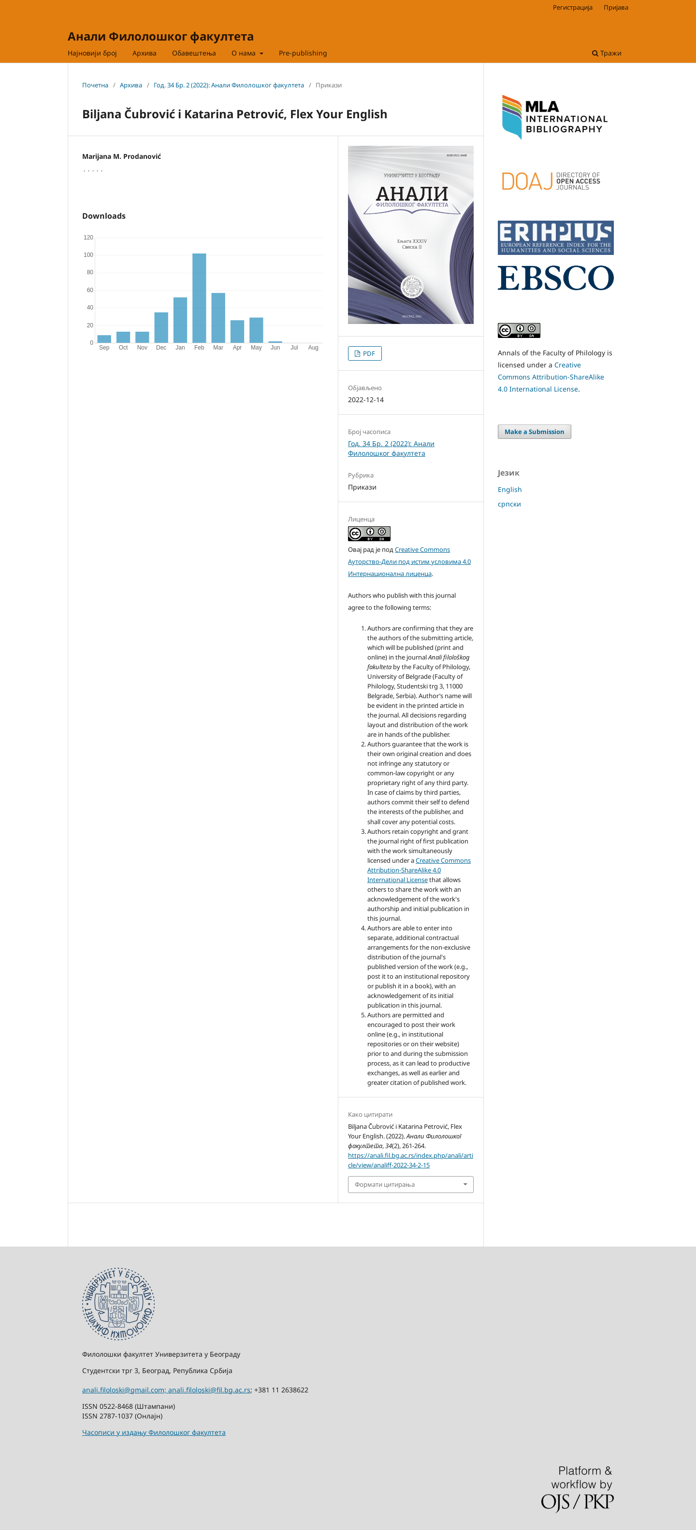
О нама (245, 52)
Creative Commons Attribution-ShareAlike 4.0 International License (419, 870)
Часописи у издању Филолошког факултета (154, 1432)
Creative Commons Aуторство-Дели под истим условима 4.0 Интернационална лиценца (409, 561)
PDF (368, 353)
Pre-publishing (303, 52)
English (510, 489)
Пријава (616, 7)
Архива (144, 52)
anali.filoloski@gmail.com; (125, 1389)
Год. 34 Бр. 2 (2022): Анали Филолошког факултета (229, 85)
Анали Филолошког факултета (161, 36)
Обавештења (194, 52)
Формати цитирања (385, 1184)
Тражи (607, 52)
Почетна (95, 85)
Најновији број (92, 52)
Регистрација (573, 7)
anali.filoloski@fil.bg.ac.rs (209, 1389)
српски (509, 503)
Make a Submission (535, 431)
